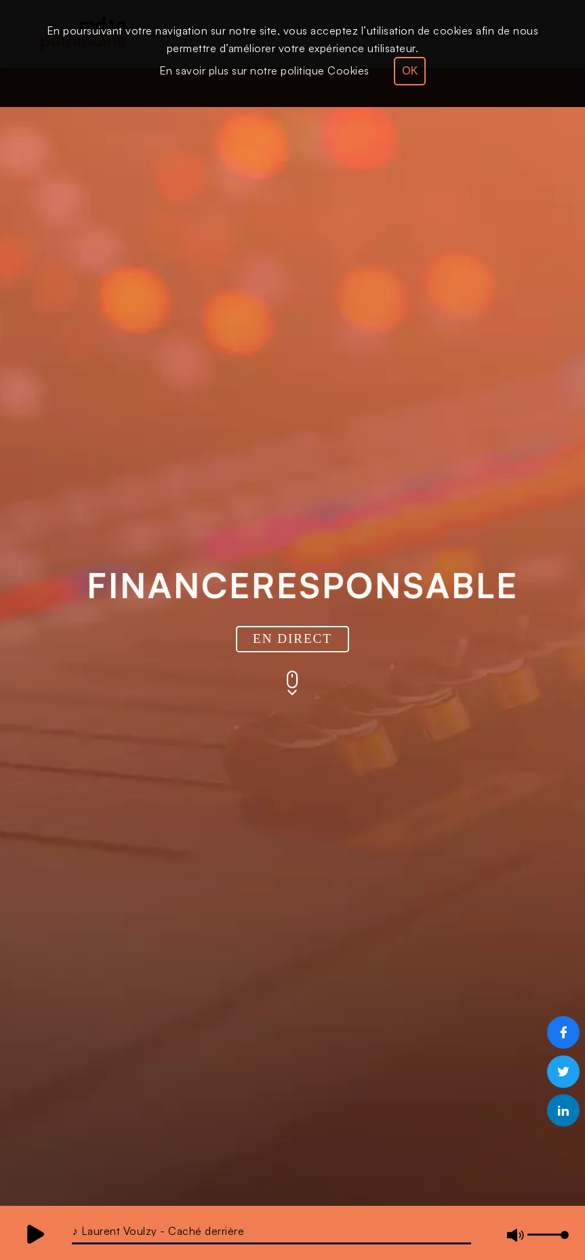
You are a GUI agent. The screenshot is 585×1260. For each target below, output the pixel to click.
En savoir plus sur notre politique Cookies (264, 70)
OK (410, 71)
